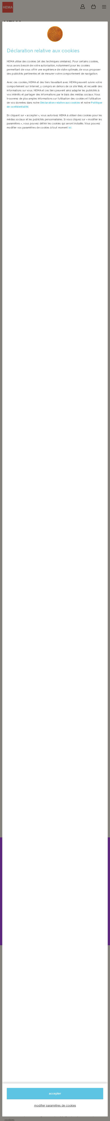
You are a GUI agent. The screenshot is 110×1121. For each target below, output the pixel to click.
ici (70, 127)
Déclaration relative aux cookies (60, 102)
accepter (55, 1093)
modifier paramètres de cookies (55, 1105)
